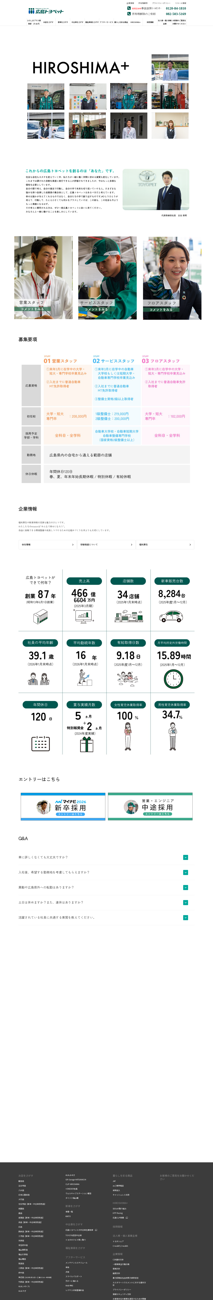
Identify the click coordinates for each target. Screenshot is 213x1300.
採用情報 (118, 1226)
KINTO (68, 1216)
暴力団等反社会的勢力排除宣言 (126, 1277)
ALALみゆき (70, 1175)
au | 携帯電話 (118, 1185)
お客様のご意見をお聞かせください (177, 1177)
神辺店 (35, 1277)
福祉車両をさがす (75, 1248)
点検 (67, 1271)
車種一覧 (69, 1211)
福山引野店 (23, 1254)
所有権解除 (143, 3)
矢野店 (21, 1240)
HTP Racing (118, 1213)
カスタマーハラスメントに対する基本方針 (129, 1283)
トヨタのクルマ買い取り (76, 1239)
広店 (20, 1226)
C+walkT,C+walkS (120, 1246)
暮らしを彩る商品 (122, 1175)
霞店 (20, 1213)
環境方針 (116, 1268)
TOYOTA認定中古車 (74, 1235)
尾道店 (21, 1263)
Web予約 (69, 1285)
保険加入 (116, 1190)
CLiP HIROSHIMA (72, 1184)
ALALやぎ (22, 1291)
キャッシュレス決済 (121, 1194)
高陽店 (31, 1217)
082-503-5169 (176, 13)
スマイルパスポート (74, 1276)
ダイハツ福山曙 (72, 1198)
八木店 (21, 1190)
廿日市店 (32, 1204)
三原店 (31, 1268)
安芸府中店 (23, 1245)
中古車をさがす (74, 1224)
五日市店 (22, 1185)
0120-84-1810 (176, 8)
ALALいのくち (24, 1286)
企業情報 (130, 3)
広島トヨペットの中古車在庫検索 (79, 1230)
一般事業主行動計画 (121, 1264)
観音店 (21, 1181)
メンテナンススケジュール (77, 1262)
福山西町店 (23, 1249)
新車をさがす (73, 1206)
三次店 (31, 1236)
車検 (67, 1267)
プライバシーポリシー (161, 3)
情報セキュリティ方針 (122, 1294)
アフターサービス (75, 1257)
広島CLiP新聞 (118, 1217)
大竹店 (21, 1199)
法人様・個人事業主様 (125, 1235)
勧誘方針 (116, 1273)
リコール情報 (180, 3)
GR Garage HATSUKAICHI (76, 1179)
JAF (114, 1181)
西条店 (31, 1231)
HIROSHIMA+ (120, 1203)
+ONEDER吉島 (72, 1188)
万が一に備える (72, 1281)
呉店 (30, 1222)
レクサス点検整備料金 (75, 1290)
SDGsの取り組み (119, 1208)
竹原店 (31, 1281)
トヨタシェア (118, 1241)
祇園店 (21, 1208)
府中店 (21, 1272)
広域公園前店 (24, 1194)
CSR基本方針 (118, 1259)
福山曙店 (22, 1259)
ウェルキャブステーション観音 (78, 1193)
